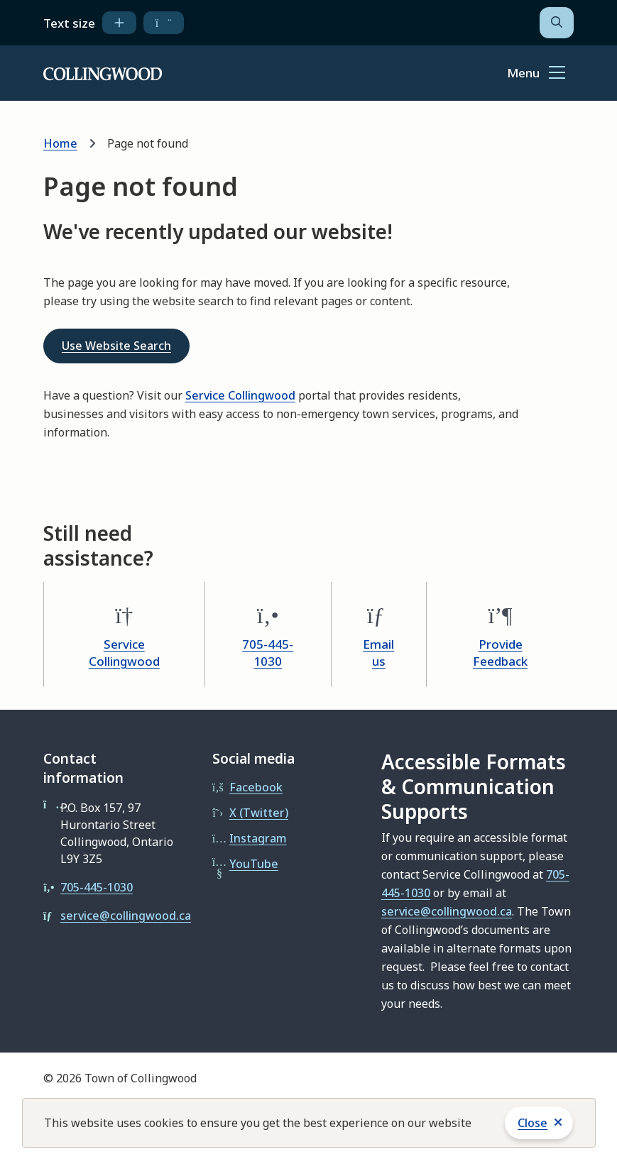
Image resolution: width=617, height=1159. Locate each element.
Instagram (258, 838)
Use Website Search (116, 345)
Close (532, 1123)
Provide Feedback (500, 652)
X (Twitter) (258, 812)
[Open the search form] (557, 22)
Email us (378, 652)
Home (60, 143)
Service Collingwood (240, 395)
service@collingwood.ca (125, 915)
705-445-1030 (267, 652)
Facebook (256, 787)
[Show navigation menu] (536, 74)
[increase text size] (119, 22)
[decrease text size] (163, 22)
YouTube (253, 864)
